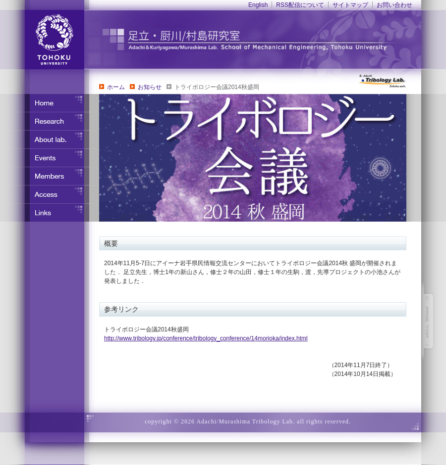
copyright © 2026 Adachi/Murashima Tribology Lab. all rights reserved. (248, 421)
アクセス (49, 194)
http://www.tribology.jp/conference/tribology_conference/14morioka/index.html (206, 338)
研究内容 (49, 121)
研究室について (49, 139)
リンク (49, 213)
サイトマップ (350, 4)
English (258, 4)
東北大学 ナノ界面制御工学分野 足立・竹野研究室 (265, 39)
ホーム (116, 87)
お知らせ (150, 87)
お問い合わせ (394, 4)
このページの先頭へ (428, 321)
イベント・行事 (49, 158)
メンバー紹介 (49, 176)
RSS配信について (300, 4)
